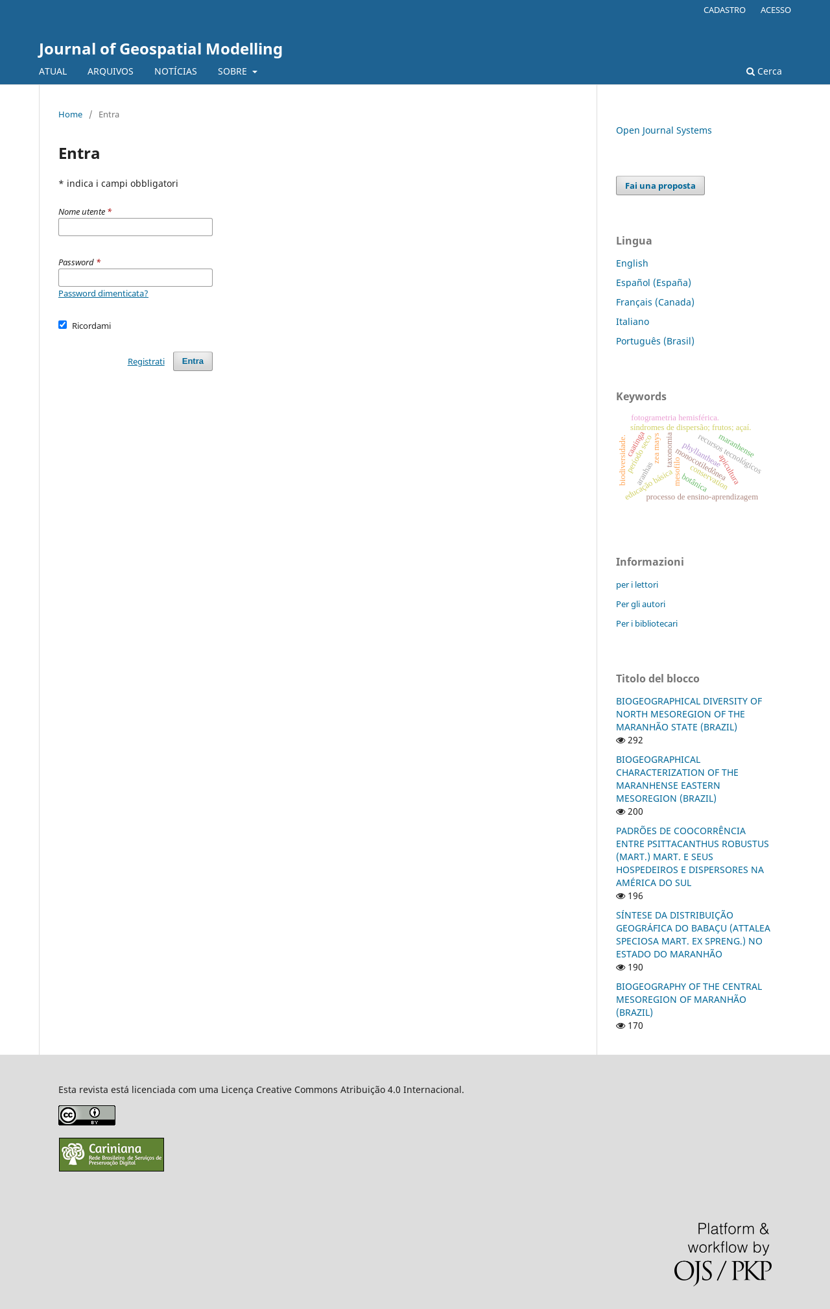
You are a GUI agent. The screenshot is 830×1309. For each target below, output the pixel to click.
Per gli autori (640, 604)
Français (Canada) (655, 302)
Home (70, 114)
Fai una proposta (660, 185)
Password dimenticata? (103, 293)
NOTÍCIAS (175, 71)
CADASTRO (725, 10)
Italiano (632, 321)
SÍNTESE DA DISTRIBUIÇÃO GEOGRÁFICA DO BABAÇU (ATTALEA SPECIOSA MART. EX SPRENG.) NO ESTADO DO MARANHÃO (693, 934)
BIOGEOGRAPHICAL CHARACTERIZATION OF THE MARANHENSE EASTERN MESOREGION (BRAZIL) (677, 778)
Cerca (764, 71)
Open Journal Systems (664, 130)
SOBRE (234, 71)
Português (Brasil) (655, 341)
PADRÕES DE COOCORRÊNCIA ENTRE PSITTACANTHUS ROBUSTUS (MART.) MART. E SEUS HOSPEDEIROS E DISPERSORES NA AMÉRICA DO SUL (692, 856)
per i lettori (637, 584)
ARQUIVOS (111, 71)
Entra (193, 361)
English (632, 263)
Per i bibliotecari (647, 623)
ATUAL (53, 71)
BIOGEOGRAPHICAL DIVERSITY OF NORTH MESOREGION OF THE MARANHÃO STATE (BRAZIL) (689, 714)
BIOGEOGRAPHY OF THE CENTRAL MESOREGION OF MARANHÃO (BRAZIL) (689, 999)
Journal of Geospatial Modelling (161, 48)
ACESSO (776, 10)
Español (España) (653, 282)
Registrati (146, 361)
